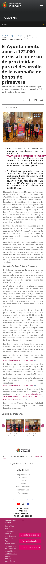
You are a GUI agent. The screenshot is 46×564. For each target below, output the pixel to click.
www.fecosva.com (11, 397)
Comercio (9, 18)
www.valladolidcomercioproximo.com (26, 157)
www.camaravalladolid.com (15, 399)
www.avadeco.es (31, 397)
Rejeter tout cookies (30, 541)
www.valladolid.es (34, 394)
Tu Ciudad (8, 36)
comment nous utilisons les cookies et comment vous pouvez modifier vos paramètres (11, 553)
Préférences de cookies (30, 547)
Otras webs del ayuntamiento (23, 500)
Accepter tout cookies (30, 535)
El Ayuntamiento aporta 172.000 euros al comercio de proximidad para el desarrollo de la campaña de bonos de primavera (22, 38)
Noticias (5, 24)
